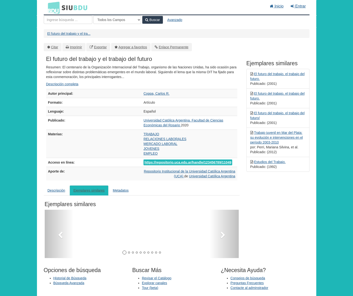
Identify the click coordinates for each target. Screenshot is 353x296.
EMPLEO (151, 153)
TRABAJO (151, 134)
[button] (59, 234)
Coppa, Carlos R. (156, 93)
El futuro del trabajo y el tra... (69, 34)
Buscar (152, 20)
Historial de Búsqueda (69, 278)
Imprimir (76, 47)
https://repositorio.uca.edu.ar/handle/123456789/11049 (187, 162)
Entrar (298, 6)
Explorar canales (154, 283)
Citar (54, 47)
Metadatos (121, 190)
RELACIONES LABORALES (165, 139)
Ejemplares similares (89, 190)
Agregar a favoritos (132, 47)
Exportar (100, 47)
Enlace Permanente (173, 47)
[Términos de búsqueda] (68, 20)
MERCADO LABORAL (160, 144)
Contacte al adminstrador (249, 288)
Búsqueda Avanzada (68, 283)
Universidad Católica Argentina (212, 176)
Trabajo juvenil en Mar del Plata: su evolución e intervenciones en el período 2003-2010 (276, 137)
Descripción (56, 190)
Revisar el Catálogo (156, 278)
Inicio (277, 6)
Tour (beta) (150, 288)
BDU (52, 7)
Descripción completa (62, 84)
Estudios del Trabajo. (270, 162)
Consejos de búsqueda (248, 278)
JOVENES (151, 149)
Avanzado (174, 20)
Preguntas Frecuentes (247, 283)
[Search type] (117, 20)
